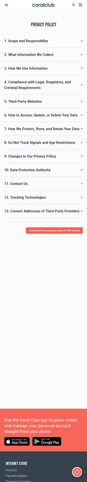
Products (11, 470)
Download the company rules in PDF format (54, 230)
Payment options (16, 476)
